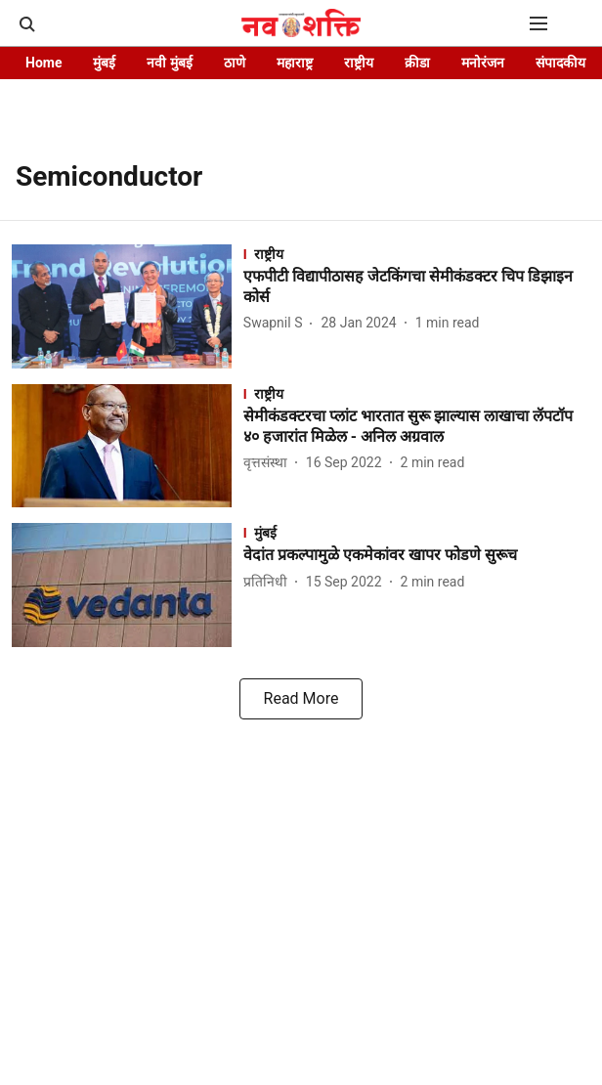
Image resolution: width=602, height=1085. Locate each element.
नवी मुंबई (169, 62)
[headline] (416, 287)
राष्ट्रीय (358, 62)
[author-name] (277, 323)
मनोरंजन (482, 62)
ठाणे (234, 62)
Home (43, 62)
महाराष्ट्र (295, 62)
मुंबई (104, 62)
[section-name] (416, 253)
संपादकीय (560, 62)
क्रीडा (417, 62)
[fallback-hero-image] (127, 306)
